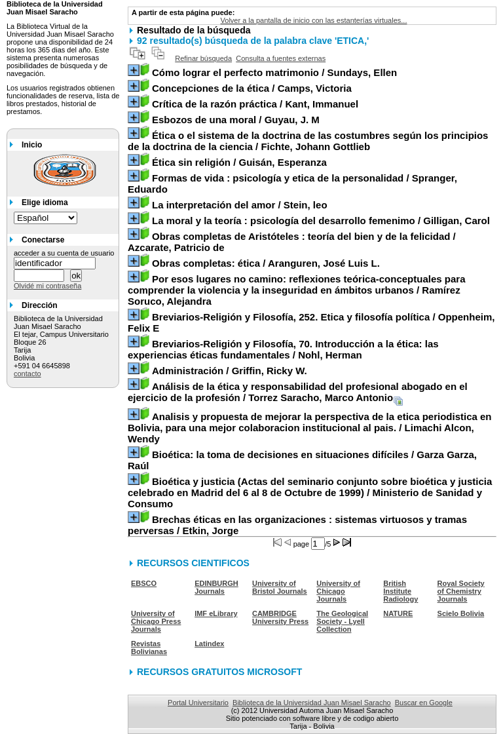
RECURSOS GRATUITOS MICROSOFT (219, 671)
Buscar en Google (424, 702)
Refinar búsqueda (203, 58)
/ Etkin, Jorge (297, 525)
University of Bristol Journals (279, 587)
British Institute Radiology (400, 591)
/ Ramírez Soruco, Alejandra (296, 290)
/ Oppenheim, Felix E (311, 322)
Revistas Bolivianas (149, 647)
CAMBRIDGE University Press (280, 617)
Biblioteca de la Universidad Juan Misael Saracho (312, 702)
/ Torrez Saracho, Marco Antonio (298, 392)
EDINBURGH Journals (216, 587)
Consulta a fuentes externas (281, 58)
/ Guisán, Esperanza (239, 162)
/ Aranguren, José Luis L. (266, 263)
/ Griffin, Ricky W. (229, 370)
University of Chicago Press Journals (156, 621)
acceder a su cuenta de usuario (64, 253)
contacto (27, 373)
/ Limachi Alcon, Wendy (310, 427)
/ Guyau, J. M (236, 119)
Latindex (209, 643)
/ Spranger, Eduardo (292, 183)
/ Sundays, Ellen (274, 72)
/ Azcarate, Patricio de (292, 242)
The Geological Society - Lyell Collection (342, 621)
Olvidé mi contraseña (47, 286)
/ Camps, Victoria (252, 88)
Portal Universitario (198, 702)
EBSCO (144, 583)
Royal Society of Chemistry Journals (461, 591)
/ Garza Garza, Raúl (302, 460)
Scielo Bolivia (461, 613)
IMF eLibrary (216, 613)
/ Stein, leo (239, 204)
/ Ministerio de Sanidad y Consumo (310, 492)
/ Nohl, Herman (283, 349)
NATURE (398, 613)
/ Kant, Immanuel (255, 103)
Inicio (32, 144)
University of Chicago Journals (338, 591)
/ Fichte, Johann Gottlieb (308, 141)
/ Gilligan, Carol (321, 220)
